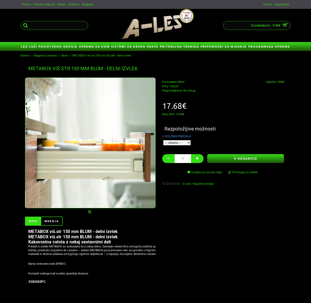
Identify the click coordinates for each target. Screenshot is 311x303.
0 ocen (186, 183)
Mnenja (51, 221)
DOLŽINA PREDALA (178, 136)
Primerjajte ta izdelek (245, 172)
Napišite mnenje (203, 183)
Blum (181, 82)
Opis (33, 221)
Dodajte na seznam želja (206, 172)
